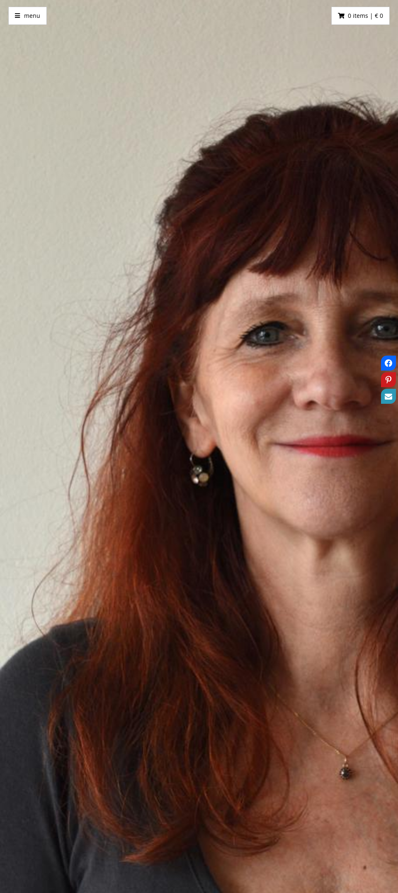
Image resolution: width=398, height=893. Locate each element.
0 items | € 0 (365, 16)
